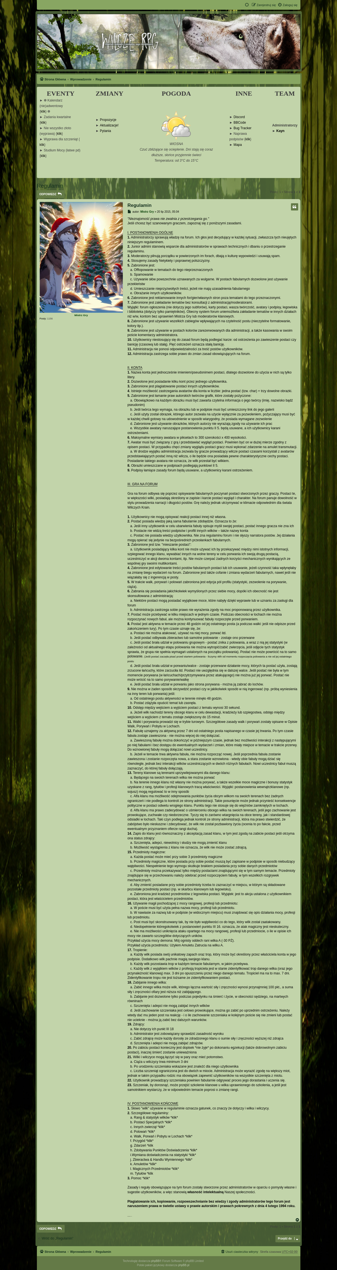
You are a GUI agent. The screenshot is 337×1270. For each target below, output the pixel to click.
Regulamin (50, 186)
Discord (239, 117)
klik (43, 111)
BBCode (240, 123)
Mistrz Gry (81, 315)
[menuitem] (287, 5)
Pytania (105, 131)
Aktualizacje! (109, 125)
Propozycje (108, 120)
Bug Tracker (243, 128)
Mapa (238, 145)
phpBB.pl (183, 1265)
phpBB (155, 1261)
